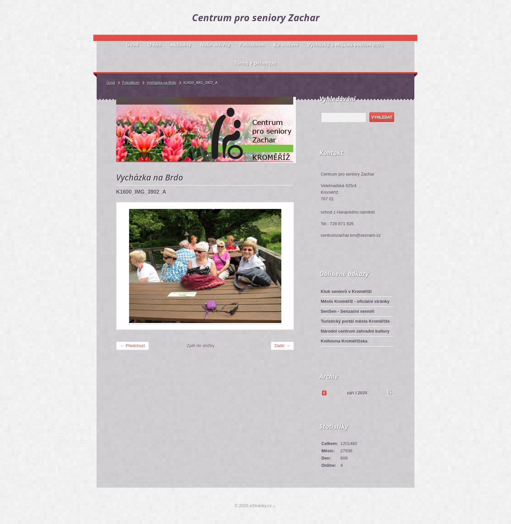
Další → (282, 345)
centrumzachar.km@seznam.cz (351, 235)
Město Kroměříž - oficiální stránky (355, 301)
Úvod (111, 83)
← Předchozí (132, 345)
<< (324, 393)
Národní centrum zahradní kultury (355, 331)
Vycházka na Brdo (161, 83)
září (350, 392)
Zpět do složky (201, 345)
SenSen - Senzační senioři (347, 311)
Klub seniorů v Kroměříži (346, 291)
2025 (362, 392)
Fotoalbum (131, 83)
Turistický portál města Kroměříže (355, 321)
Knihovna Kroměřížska (344, 341)
